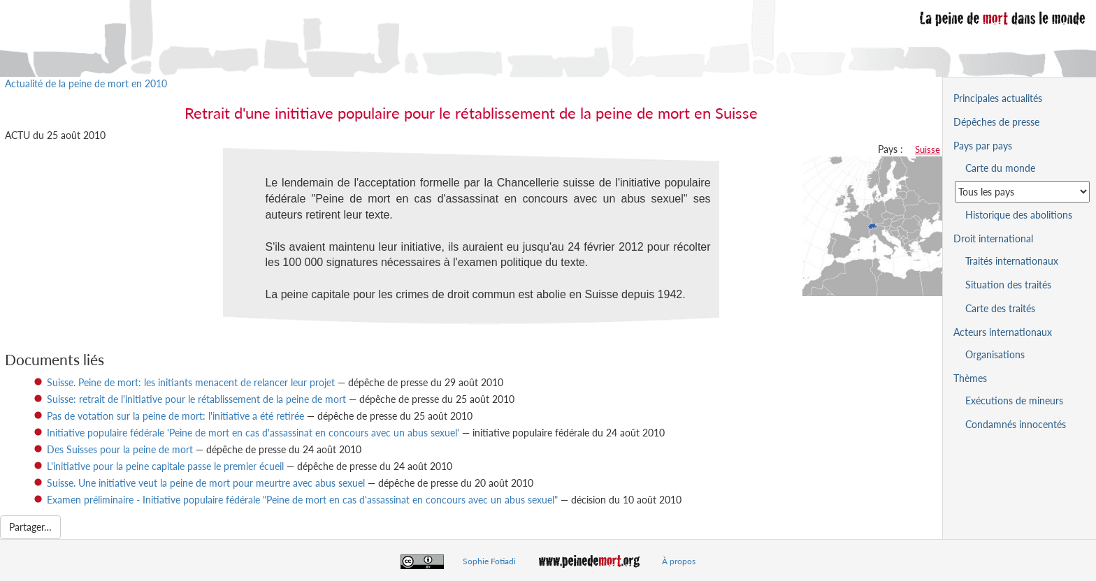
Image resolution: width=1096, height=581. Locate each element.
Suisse (927, 149)
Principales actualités (997, 98)
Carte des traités (1000, 308)
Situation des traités (1008, 284)
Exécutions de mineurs (1014, 400)
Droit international (993, 238)
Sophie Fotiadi (489, 561)
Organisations (995, 354)
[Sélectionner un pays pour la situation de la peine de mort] (1022, 192)
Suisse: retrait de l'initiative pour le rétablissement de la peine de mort (196, 399)
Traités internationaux (1011, 261)
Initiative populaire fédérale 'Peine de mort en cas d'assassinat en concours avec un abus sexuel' (253, 433)
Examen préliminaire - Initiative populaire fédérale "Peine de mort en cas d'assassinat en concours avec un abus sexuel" (302, 500)
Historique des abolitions (1018, 215)
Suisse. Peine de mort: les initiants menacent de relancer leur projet (191, 382)
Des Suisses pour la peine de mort (120, 449)
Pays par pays (982, 146)
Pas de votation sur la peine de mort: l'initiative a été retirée (175, 416)
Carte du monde (1000, 168)
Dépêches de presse (996, 122)
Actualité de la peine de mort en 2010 (86, 83)
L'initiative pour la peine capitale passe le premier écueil (165, 466)
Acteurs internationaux (1002, 332)
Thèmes (970, 378)
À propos (678, 561)
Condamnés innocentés (1015, 424)
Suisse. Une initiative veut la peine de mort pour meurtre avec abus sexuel (206, 483)
